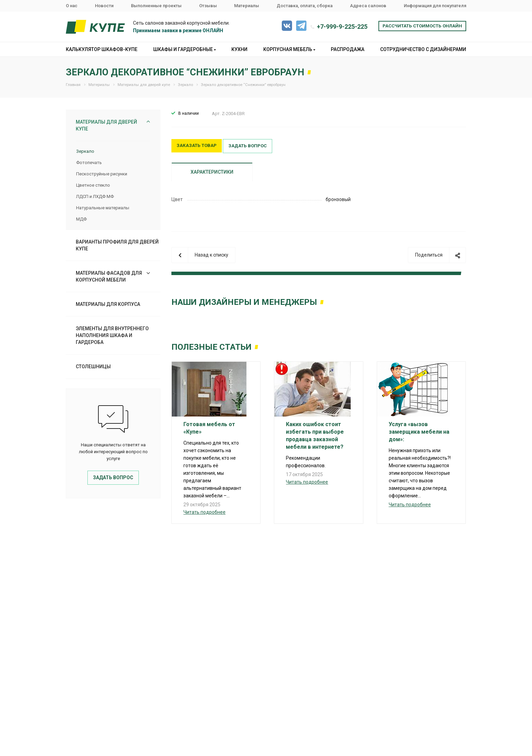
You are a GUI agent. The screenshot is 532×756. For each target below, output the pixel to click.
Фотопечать (89, 162)
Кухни (239, 49)
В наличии (188, 113)
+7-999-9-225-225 (342, 26)
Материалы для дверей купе (106, 125)
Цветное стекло (93, 185)
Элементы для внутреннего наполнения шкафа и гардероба (112, 335)
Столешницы (93, 366)
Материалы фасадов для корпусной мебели (109, 276)
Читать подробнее (204, 512)
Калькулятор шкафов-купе (101, 49)
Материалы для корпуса (108, 304)
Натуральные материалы (102, 207)
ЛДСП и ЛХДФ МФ (95, 196)
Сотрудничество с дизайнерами (423, 49)
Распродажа (347, 49)
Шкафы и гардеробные (184, 49)
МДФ (81, 219)
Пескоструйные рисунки (101, 173)
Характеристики (212, 172)
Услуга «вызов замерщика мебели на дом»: (419, 432)
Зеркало (85, 151)
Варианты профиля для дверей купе (117, 245)
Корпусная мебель (289, 49)
